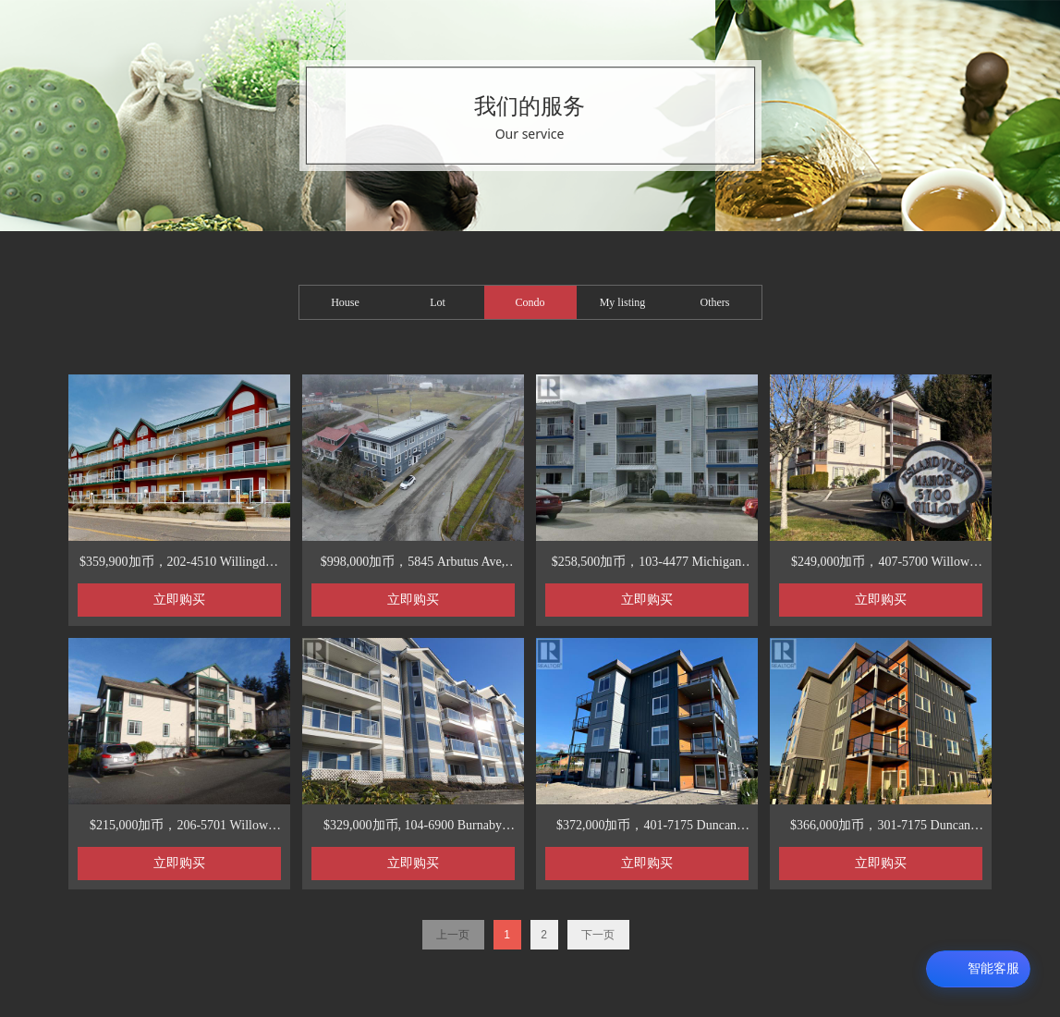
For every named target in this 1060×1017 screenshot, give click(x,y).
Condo (529, 302)
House (345, 302)
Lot (437, 302)
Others (715, 302)
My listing (623, 302)
